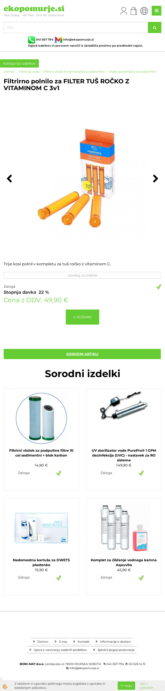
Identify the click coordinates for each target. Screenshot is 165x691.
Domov (9, 71)
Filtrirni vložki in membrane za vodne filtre (74, 71)
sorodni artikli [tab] (82, 354)
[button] (155, 179)
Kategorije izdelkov (19, 63)
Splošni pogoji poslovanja (116, 650)
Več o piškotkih (146, 686)
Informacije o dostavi (115, 641)
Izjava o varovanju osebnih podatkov (60, 650)
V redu (126, 685)
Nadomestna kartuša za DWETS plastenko (41, 562)
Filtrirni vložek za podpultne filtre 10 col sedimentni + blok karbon (41, 453)
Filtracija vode (29, 71)
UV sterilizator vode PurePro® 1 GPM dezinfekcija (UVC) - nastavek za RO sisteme (124, 455)
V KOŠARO (82, 317)
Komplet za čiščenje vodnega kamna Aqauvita (124, 562)
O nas (63, 641)
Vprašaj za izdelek (82, 275)
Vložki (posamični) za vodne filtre (132, 71)
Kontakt (84, 641)
